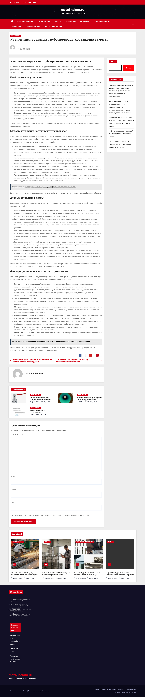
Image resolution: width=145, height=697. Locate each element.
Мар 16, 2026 (113, 578)
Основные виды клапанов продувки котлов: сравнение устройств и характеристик (40, 399)
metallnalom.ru (72, 10)
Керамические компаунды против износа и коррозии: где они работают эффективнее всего (89, 399)
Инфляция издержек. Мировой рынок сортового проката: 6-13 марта (121, 134)
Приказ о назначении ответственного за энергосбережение (37, 412)
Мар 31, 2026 (18, 578)
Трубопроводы (16, 26)
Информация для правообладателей (112, 689)
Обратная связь (130, 689)
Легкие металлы (44, 21)
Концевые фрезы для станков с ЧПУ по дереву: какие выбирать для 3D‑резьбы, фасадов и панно (88, 574)
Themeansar (45, 691)
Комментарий (17, 435)
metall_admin (45, 402)
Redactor (25, 47)
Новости (58, 21)
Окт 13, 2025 (81, 402)
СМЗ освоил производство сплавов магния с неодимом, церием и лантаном (120, 144)
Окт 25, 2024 (35, 415)
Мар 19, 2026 (81, 578)
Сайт (12, 503)
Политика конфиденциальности (15, 659)
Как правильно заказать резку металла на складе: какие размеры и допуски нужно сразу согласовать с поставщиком (121, 91)
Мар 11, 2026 (35, 402)
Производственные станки (85, 541)
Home (97, 689)
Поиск (113, 61)
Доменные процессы (25, 21)
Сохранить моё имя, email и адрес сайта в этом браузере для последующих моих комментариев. (51, 516)
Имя (13, 477)
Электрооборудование (54, 26)
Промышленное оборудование (78, 21)
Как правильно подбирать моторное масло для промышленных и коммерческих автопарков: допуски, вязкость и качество (120, 107)
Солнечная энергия (102, 21)
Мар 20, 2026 (50, 578)
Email (13, 490)
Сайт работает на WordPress (18, 691)
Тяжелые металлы (33, 26)
